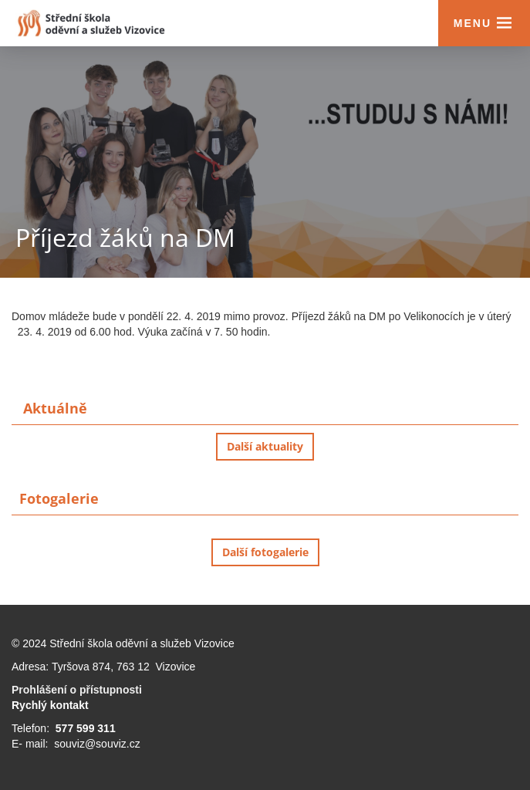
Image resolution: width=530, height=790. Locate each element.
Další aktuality (265, 446)
